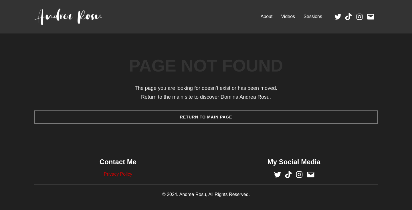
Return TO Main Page (206, 117)
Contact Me (118, 162)
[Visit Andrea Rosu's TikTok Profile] (348, 16)
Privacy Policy (118, 174)
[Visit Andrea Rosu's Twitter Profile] (338, 17)
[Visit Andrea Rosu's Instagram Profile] (359, 17)
